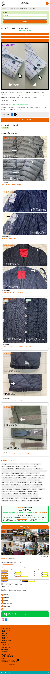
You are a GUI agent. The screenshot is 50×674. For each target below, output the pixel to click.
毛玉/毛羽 (18, 496)
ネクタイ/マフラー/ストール (39, 475)
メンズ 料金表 (25, 33)
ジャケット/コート (38, 468)
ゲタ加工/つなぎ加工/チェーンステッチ (24, 468)
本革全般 (35, 493)
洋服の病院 (4, 8)
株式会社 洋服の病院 (25, 3)
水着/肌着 (36, 496)
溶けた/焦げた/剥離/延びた (8, 498)
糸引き (17, 498)
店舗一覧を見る (45, 556)
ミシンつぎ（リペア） (16, 484)
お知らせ (6, 594)
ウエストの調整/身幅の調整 (8, 466)
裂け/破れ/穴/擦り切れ (15, 500)
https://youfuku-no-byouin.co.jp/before (20, 104)
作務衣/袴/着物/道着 (26, 489)
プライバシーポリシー (8, 608)
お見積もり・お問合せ (6, 640)
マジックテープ (6, 484)
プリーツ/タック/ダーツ (7, 480)
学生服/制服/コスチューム (32, 491)
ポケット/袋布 (5, 482)
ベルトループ (22, 480)
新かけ (30, 493)
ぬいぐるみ (28, 475)
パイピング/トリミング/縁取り (20, 477)
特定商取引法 (7, 606)
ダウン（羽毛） (6, 473)
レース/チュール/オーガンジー (9, 486)
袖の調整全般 (16, 8)
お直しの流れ (5, 633)
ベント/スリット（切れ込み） (34, 480)
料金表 (3, 631)
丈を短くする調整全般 (35, 486)
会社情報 (6, 600)
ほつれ (40, 482)
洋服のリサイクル (7, 597)
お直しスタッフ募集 (8, 603)
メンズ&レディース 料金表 (25, 40)
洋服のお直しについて (6, 628)
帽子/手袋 (16, 493)
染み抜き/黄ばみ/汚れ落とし (8, 496)
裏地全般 (24, 500)
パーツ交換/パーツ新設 (7, 477)
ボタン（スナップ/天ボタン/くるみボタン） (19, 482)
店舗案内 (4, 638)
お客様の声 (4, 635)
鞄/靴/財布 (37, 500)
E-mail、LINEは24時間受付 (8, 564)
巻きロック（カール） (7, 493)
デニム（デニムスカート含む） (18, 473)
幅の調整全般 (23, 493)
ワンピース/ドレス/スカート (22, 486)
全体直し (34, 489)
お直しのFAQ (5, 637)
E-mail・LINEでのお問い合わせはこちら (9, 664)
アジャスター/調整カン (35, 464)
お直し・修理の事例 (10, 8)
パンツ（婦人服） (32, 477)
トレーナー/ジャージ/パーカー (9, 475)
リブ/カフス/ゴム (26, 484)
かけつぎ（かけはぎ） (32, 466)
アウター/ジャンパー (24, 464)
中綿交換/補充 (17, 489)
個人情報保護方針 (5, 651)
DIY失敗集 (5, 464)
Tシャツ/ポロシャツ (13, 464)
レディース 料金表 (25, 37)
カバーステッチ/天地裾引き (8, 468)
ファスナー (41, 477)
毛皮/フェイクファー (27, 496)
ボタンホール (33, 482)
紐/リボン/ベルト (24, 498)
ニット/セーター (20, 475)
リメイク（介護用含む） (37, 484)
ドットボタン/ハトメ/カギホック (33, 473)
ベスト (16, 480)
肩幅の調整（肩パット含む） (36, 498)
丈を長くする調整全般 (7, 489)
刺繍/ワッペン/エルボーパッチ (9, 491)
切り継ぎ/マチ (42, 489)
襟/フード (30, 500)
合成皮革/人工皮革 (21, 491)
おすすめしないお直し (20, 466)
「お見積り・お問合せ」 (22, 519)
